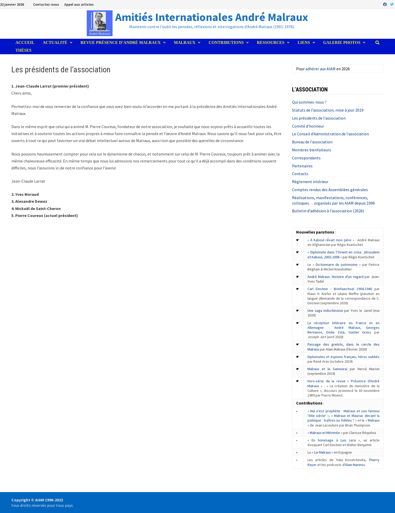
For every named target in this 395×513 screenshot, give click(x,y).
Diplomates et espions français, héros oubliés (343, 356)
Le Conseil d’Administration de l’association (330, 133)
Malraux (184, 42)
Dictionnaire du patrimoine (337, 264)
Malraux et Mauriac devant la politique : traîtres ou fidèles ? (343, 418)
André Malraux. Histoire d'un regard (335, 276)
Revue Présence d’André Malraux (121, 42)
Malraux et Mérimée (325, 432)
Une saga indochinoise (325, 310)
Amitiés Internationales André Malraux (211, 17)
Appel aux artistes (79, 4)
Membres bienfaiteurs (311, 149)
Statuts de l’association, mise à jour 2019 (328, 110)
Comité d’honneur (308, 126)
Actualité (55, 42)
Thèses (23, 50)
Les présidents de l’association (319, 118)
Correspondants (306, 157)
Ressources (271, 42)
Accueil (25, 42)
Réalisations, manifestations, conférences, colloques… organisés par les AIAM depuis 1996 (333, 200)
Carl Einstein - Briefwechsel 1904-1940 (339, 288)
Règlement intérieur (310, 181)
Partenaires (302, 165)
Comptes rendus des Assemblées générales (330, 189)
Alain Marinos (355, 464)
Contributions (226, 42)
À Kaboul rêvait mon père (330, 240)
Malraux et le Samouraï (327, 369)
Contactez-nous (46, 4)
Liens (304, 42)
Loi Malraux (322, 452)
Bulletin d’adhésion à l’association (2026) (328, 210)
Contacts (300, 173)
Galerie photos (341, 42)
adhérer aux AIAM (320, 68)
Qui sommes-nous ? (309, 102)
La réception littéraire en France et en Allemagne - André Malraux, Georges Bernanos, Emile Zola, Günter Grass (343, 328)
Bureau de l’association (312, 141)
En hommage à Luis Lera (334, 440)
